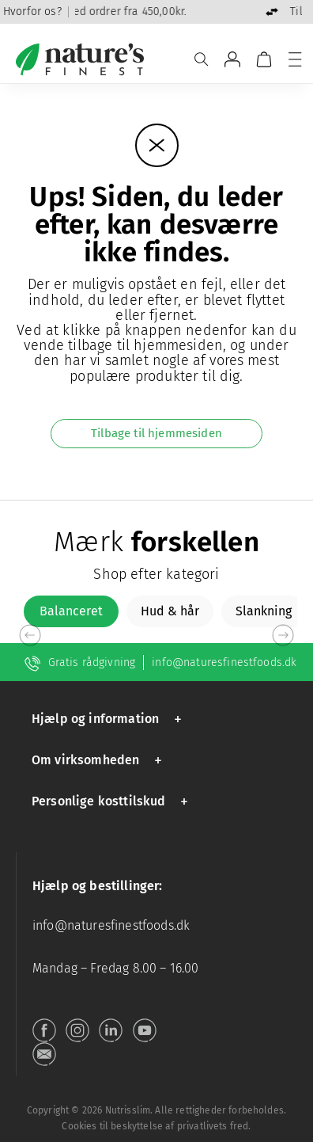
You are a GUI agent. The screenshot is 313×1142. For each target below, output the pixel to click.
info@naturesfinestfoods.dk (224, 662)
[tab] (71, 611)
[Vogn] (264, 59)
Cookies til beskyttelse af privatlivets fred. (156, 1126)
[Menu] (295, 59)
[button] (109, 718)
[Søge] (201, 59)
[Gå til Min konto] (232, 59)
